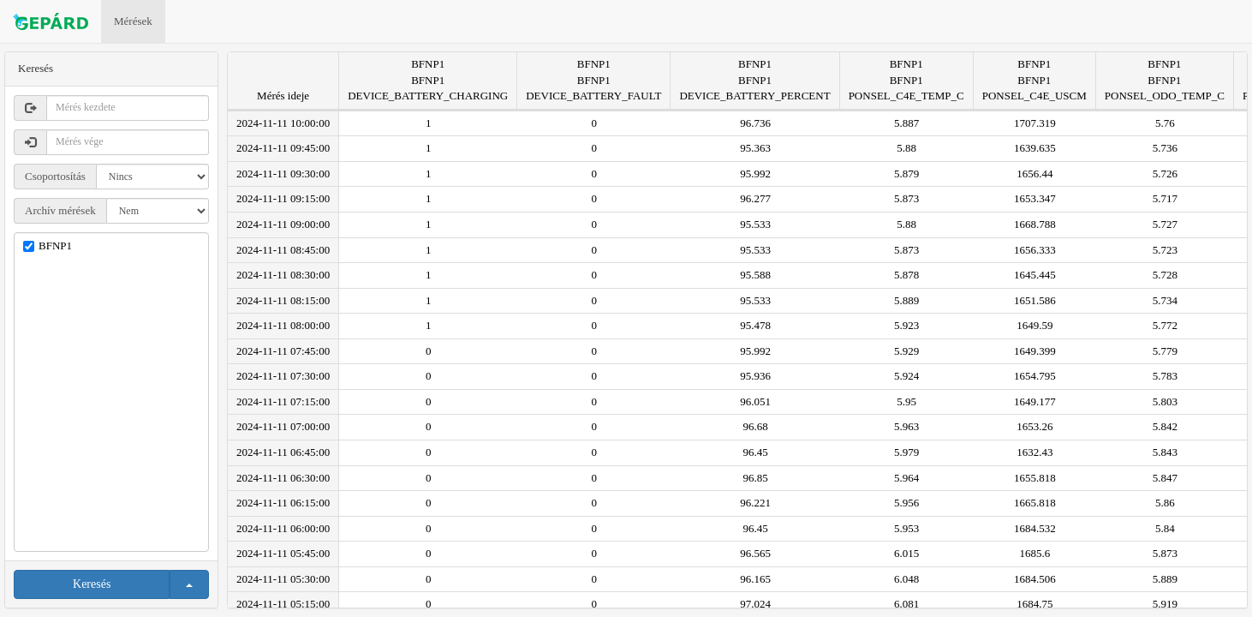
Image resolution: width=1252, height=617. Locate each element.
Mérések (133, 21)
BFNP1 (55, 245)
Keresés (91, 584)
